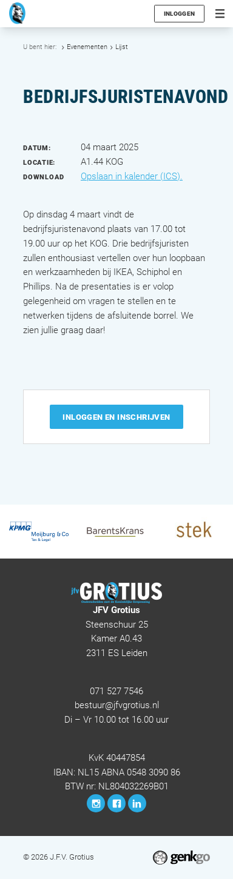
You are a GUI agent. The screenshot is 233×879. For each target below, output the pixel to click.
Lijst (121, 47)
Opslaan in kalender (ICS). (132, 176)
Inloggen (179, 13)
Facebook (116, 803)
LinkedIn (137, 803)
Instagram (96, 803)
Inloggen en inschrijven (116, 417)
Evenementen (87, 47)
